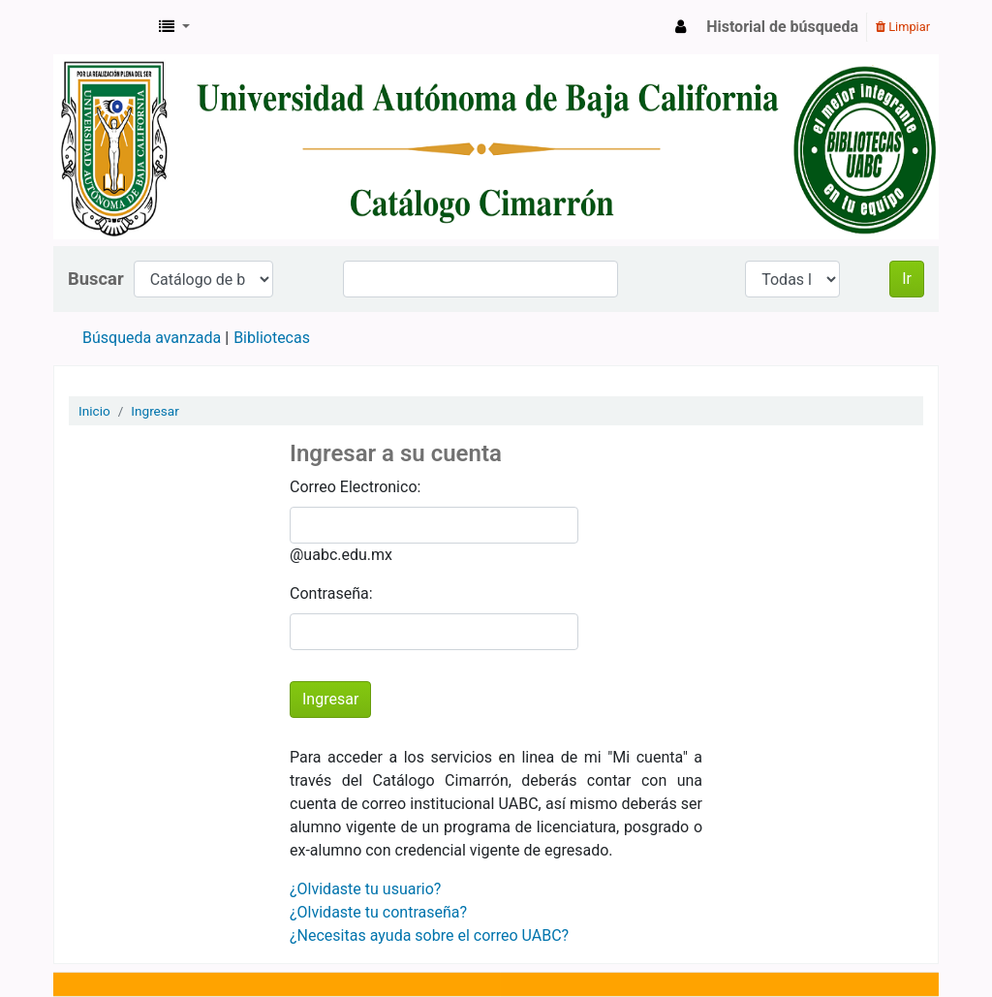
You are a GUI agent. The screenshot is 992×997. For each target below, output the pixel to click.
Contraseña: (331, 593)
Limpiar (903, 26)
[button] (174, 27)
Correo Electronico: (355, 487)
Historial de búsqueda (782, 26)
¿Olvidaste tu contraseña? (378, 912)
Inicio (94, 411)
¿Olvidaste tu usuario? (365, 889)
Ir (907, 278)
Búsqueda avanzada (151, 337)
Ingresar (155, 411)
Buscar (96, 278)
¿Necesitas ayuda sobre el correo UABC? (429, 935)
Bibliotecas (271, 337)
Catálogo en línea (102, 27)
